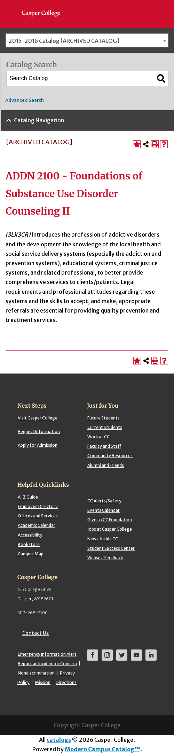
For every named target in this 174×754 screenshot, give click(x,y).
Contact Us (35, 633)
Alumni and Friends (105, 465)
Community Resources (110, 455)
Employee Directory (38, 506)
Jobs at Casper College (109, 529)
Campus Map (31, 553)
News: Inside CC (102, 538)
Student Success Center (111, 548)
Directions (66, 682)
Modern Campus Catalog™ (102, 749)
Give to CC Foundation (109, 519)
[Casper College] (44, 6)
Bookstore (29, 544)
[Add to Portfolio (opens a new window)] (137, 144)
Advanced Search (24, 100)
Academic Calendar (36, 525)
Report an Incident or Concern (47, 663)
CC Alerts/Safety (104, 500)
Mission (42, 682)
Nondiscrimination (36, 673)
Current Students (104, 427)
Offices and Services (38, 515)
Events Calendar (103, 510)
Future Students (103, 418)
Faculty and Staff (104, 446)
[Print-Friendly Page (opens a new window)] (155, 144)
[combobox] (87, 40)
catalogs (59, 739)
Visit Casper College (37, 418)
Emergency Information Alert (47, 654)
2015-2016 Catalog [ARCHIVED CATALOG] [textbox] (64, 40)
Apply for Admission (37, 445)
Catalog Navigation (39, 120)
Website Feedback (105, 557)
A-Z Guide (28, 497)
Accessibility (30, 535)
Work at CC (98, 436)
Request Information (39, 431)
